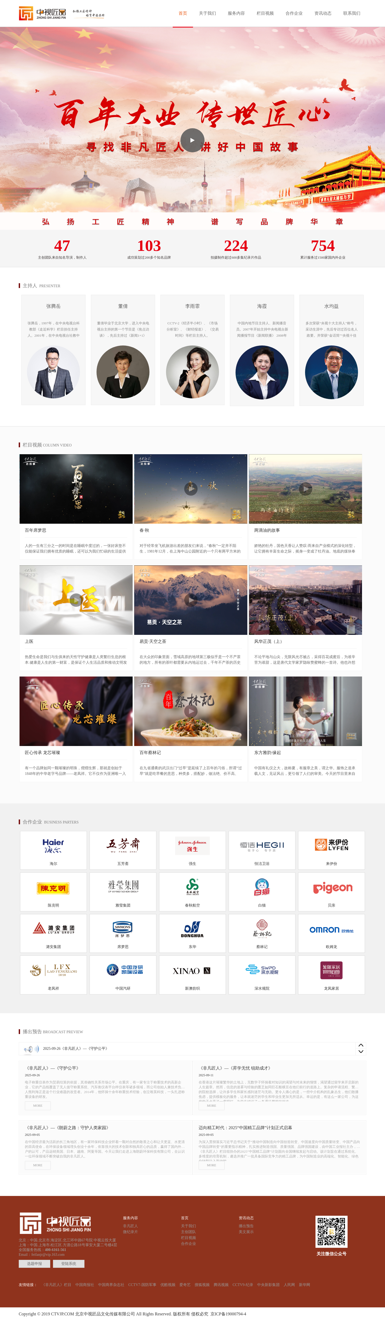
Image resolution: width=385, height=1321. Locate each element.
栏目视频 (265, 13)
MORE (38, 1106)
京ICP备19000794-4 (227, 1314)
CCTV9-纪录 (243, 1285)
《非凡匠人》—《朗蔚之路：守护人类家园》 (67, 1127)
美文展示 (246, 1232)
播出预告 (246, 1226)
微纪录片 (130, 1232)
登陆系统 (68, 1264)
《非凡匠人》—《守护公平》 (84, 1049)
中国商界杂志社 (111, 1285)
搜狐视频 (202, 1285)
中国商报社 (84, 1285)
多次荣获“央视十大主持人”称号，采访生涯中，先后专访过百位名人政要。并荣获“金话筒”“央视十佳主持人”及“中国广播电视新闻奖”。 (332, 330)
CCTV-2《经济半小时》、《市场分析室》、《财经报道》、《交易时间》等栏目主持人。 (193, 329)
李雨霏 (192, 306)
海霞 (262, 306)
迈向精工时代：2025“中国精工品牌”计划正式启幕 (245, 1127)
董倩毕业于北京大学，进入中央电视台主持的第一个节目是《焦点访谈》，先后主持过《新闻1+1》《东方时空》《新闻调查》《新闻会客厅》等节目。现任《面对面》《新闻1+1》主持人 (123, 330)
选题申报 (34, 1264)
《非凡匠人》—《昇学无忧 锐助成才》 (235, 1068)
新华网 (304, 1285)
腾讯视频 (221, 1285)
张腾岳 (53, 306)
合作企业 (294, 13)
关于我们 (207, 13)
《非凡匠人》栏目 (56, 1285)
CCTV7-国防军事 (142, 1285)
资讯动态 (323, 13)
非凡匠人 (130, 1226)
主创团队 (188, 1232)
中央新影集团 (268, 1285)
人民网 (289, 1285)
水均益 (331, 306)
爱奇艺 (185, 1285)
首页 (183, 13)
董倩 (123, 306)
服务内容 (236, 13)
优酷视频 (167, 1285)
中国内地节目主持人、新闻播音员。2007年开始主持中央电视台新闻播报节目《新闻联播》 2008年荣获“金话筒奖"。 (262, 330)
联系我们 (351, 13)
